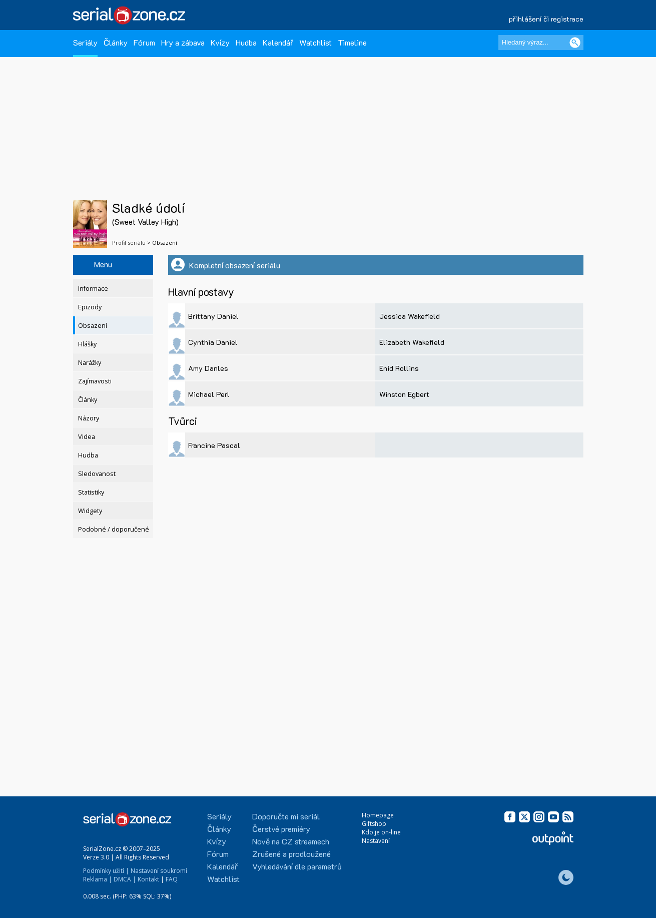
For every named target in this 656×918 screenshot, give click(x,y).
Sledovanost (97, 474)
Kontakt (148, 879)
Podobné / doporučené (113, 529)
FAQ (172, 879)
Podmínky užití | (106, 870)
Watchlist (315, 42)
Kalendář (278, 42)
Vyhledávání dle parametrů (297, 866)
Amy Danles (208, 368)
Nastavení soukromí (159, 870)
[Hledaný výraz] (540, 42)
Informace (93, 288)
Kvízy (220, 42)
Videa (86, 436)
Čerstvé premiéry (281, 828)
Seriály (85, 42)
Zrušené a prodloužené (291, 853)
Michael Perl (209, 394)
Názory (88, 418)
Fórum (144, 42)
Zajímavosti (95, 381)
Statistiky (91, 492)
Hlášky (87, 344)
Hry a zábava (183, 42)
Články (116, 42)
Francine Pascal (214, 445)
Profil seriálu (129, 242)
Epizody (90, 307)
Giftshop (374, 823)
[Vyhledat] (574, 42)
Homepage (378, 815)
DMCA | (125, 879)
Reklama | (97, 879)
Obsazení (92, 325)
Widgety (90, 511)
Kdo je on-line (381, 832)
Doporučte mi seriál (286, 816)
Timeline (352, 42)
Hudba (246, 42)
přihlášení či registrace (546, 19)
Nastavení (376, 840)
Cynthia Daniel (213, 342)
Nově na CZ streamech (290, 841)
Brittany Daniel (213, 316)
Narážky (89, 362)
